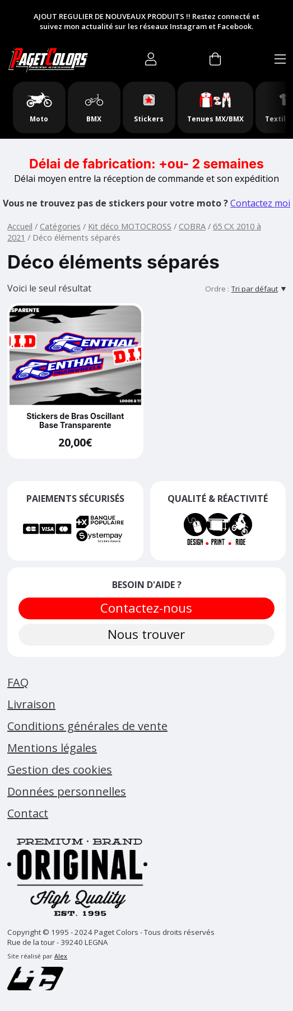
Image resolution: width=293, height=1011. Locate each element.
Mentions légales (52, 747)
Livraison (31, 704)
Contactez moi (260, 203)
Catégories (60, 226)
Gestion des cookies (59, 769)
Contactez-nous (147, 608)
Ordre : (217, 289)
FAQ (18, 682)
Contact (27, 813)
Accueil (19, 226)
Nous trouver (146, 634)
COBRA (192, 226)
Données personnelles (66, 791)
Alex (60, 956)
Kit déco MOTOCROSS (129, 226)
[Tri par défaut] (258, 289)
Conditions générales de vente (87, 725)
